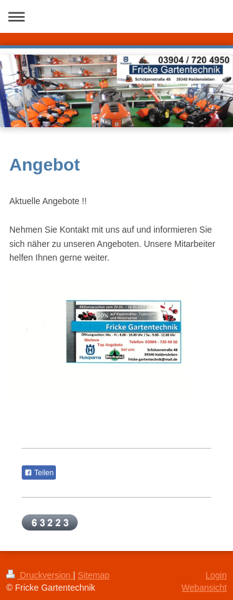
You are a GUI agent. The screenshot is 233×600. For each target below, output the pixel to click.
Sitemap (93, 575)
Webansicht (204, 588)
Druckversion (39, 575)
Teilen (38, 472)
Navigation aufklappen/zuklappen (116, 16)
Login (216, 575)
